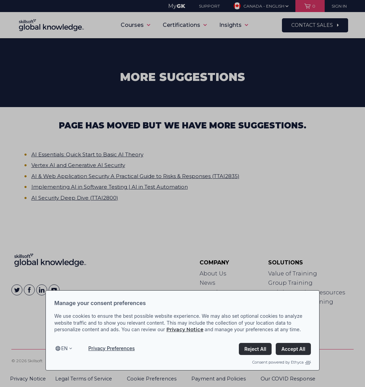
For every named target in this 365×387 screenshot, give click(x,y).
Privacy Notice (184, 329)
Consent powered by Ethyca (281, 362)
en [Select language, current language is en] (64, 348)
